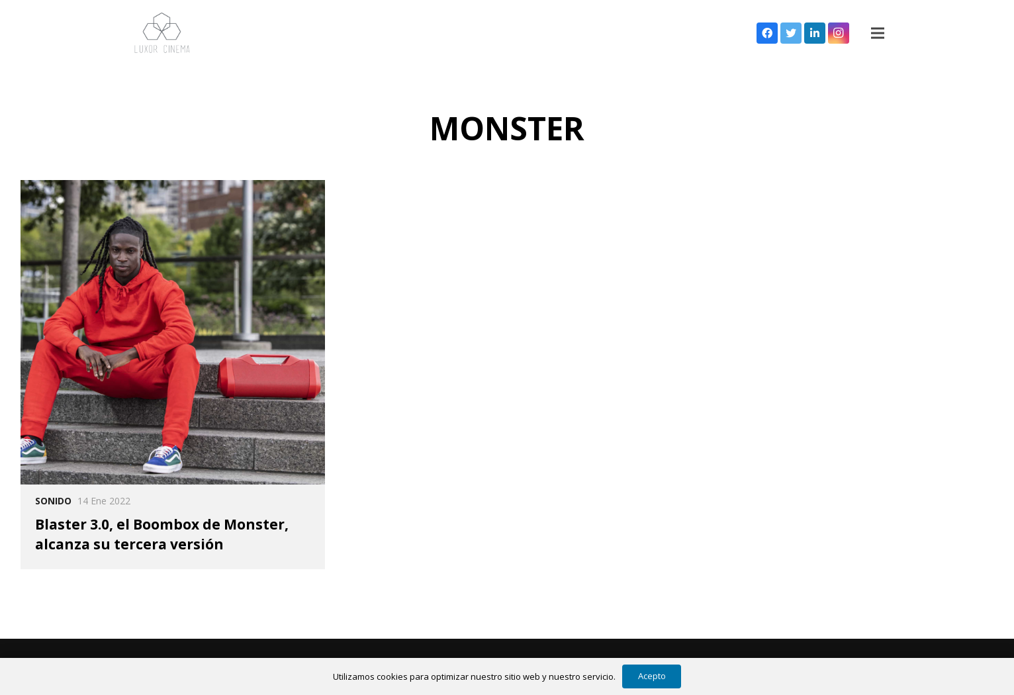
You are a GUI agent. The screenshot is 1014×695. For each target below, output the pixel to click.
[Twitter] (791, 33)
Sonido (53, 500)
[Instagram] (838, 33)
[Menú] (877, 33)
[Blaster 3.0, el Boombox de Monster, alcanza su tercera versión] (173, 332)
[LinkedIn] (814, 33)
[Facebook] (767, 33)
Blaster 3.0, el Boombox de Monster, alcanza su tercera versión (162, 534)
